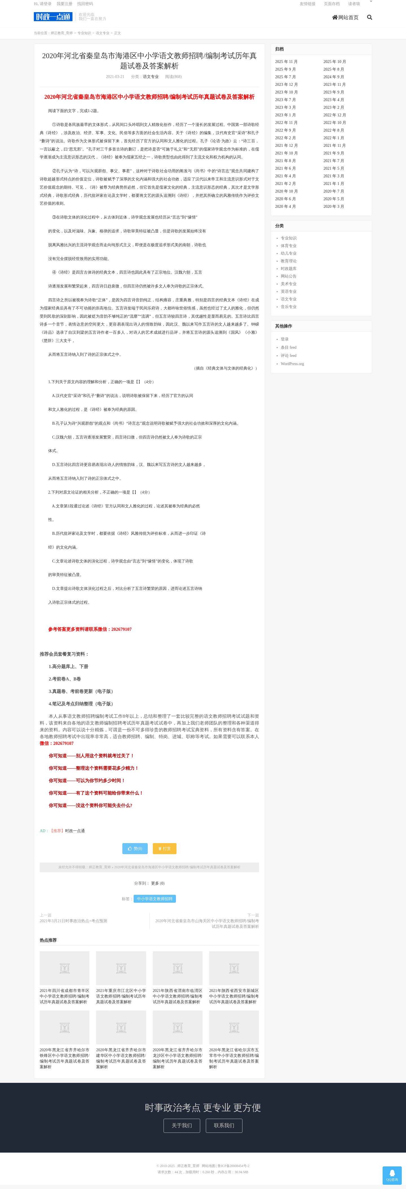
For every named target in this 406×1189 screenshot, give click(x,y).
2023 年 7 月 (285, 104)
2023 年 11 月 (335, 88)
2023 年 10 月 (286, 96)
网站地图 (208, 1170)
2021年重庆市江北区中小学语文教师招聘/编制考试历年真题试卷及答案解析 (121, 1000)
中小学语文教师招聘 (155, 903)
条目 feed (289, 351)
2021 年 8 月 (285, 165)
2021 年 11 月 (335, 149)
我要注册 (64, 7)
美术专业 (289, 288)
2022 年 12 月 (335, 119)
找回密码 (85, 7)
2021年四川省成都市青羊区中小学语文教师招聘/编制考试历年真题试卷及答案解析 (64, 1000)
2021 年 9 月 (334, 157)
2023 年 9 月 (334, 96)
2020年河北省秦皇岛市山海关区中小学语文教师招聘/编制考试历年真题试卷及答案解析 (207, 928)
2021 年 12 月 (286, 149)
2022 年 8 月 (334, 134)
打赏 (164, 853)
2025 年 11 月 (286, 66)
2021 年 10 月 (286, 157)
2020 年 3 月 (334, 210)
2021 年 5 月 (334, 172)
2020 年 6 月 (285, 203)
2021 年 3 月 (334, 180)
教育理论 (289, 265)
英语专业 (289, 296)
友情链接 (307, 7)
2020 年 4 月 (285, 210)
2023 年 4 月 (334, 104)
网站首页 (345, 21)
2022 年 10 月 (335, 127)
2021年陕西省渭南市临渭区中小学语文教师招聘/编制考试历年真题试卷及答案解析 (177, 1000)
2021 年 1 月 (334, 188)
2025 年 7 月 (285, 81)
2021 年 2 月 (285, 188)
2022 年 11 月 (286, 127)
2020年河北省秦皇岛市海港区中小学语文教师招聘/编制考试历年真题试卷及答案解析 (177, 871)
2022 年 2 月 (285, 142)
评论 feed (289, 359)
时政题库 (289, 273)
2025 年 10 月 (335, 66)
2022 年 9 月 (285, 134)
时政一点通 (75, 835)
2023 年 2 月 (334, 111)
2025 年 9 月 (285, 73)
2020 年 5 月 (334, 203)
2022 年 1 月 (334, 142)
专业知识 (84, 37)
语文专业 (102, 37)
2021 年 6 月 (285, 172)
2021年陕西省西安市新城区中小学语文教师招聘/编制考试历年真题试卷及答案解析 (234, 1000)
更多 (155, 887)
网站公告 (289, 280)
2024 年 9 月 (334, 81)
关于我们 (182, 1129)
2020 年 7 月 (334, 195)
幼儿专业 (289, 258)
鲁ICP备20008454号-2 (234, 1170)
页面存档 (332, 7)
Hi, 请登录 (43, 7)
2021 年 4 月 (285, 180)
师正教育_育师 (53, 20)
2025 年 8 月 (334, 73)
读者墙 (354, 7)
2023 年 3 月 (285, 111)
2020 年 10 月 (286, 195)
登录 (285, 343)
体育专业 (289, 250)
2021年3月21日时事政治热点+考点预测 (73, 925)
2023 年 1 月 (285, 119)
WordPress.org (292, 368)
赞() (135, 853)
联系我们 (224, 1129)
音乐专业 (289, 311)
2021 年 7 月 (334, 165)
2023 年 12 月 (286, 88)
